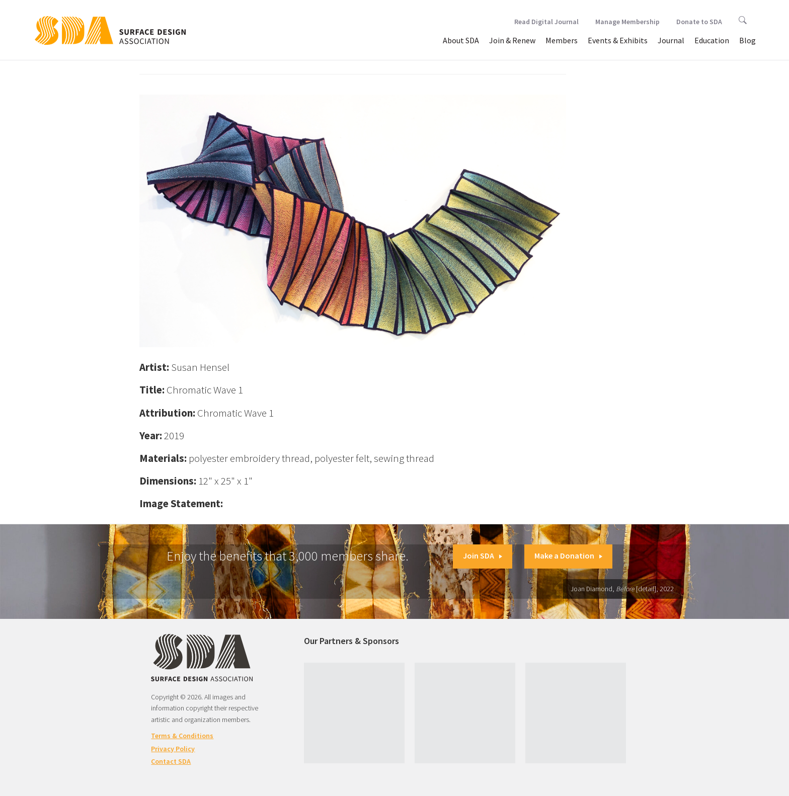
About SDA (461, 40)
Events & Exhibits (618, 40)
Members (561, 40)
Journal (671, 40)
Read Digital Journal (546, 21)
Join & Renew (512, 40)
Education (711, 40)
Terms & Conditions (182, 735)
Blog (747, 40)
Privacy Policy (173, 748)
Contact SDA (171, 761)
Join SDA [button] (482, 555)
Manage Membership (627, 21)
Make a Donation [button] (568, 555)
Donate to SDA (699, 21)
